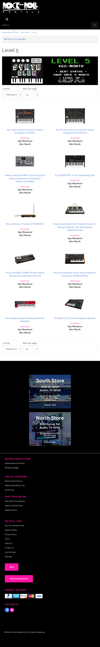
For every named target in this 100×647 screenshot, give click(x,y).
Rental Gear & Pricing (10, 32)
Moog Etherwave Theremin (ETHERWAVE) (25, 224)
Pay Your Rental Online (14, 526)
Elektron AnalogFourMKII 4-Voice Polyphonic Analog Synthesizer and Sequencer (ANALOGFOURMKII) (25, 178)
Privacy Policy (10, 534)
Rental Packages (12, 468)
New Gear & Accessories (15, 501)
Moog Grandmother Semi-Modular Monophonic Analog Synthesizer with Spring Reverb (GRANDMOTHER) (75, 227)
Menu (6, 25)
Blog (11, 567)
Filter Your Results (15, 39)
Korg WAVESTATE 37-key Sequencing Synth (75, 175)
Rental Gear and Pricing (14, 463)
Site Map (8, 557)
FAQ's (7, 539)
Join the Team (10, 552)
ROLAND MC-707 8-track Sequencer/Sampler (75, 318)
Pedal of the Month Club (15, 485)
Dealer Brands (11, 510)
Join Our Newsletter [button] (18, 579)
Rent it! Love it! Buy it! (13, 481)
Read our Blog (11, 530)
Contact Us (9, 548)
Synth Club (25, 32)
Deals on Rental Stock (14, 506)
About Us (9, 543)
